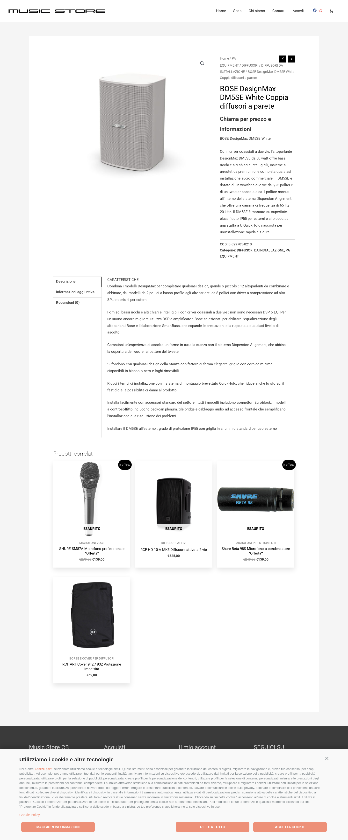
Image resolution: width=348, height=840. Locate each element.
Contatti (278, 11)
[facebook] (315, 10)
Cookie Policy (29, 815)
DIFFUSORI (250, 65)
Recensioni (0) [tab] (68, 302)
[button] (327, 758)
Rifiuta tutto (212, 827)
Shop (237, 11)
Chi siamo (257, 11)
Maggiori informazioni (58, 827)
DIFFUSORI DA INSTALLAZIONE (260, 250)
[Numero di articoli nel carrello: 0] (331, 10)
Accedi (298, 11)
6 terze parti (43, 769)
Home (221, 11)
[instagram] (321, 10)
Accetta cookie (290, 827)
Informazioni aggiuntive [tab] (75, 292)
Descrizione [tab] (65, 281)
